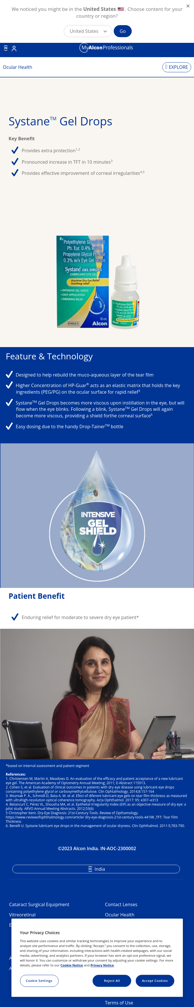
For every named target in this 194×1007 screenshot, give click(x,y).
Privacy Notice (102, 965)
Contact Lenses (121, 904)
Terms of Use (119, 1002)
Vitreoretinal (22, 914)
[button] (88, 31)
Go (123, 31)
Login (14, 48)
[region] (97, 958)
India (100, 869)
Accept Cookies (155, 980)
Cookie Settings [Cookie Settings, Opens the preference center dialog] (39, 980)
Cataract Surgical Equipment (39, 904)
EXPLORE (178, 67)
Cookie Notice (72, 965)
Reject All (112, 980)
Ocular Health (120, 914)
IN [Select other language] (5, 48)
